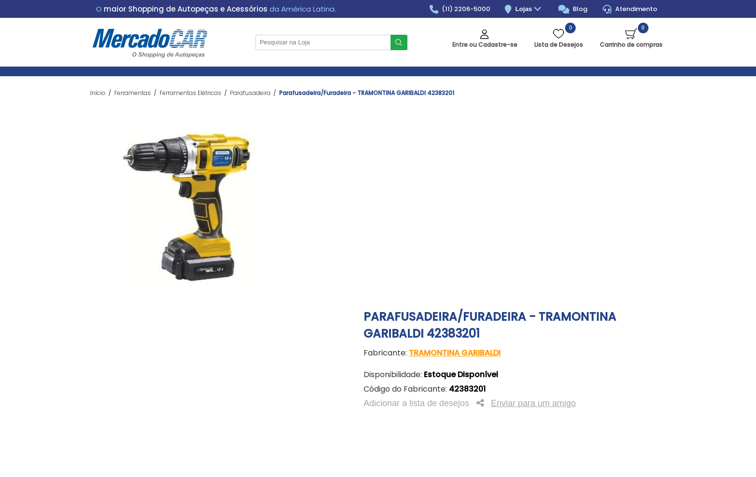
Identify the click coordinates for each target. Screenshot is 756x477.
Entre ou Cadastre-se (484, 45)
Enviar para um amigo (533, 403)
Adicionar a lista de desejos (416, 403)
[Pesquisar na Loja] (323, 42)
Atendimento (630, 9)
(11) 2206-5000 (460, 9)
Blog (573, 9)
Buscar (399, 42)
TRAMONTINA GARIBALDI (454, 352)
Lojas (529, 9)
